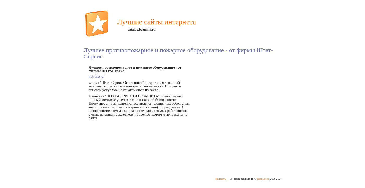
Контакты (220, 178)
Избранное (263, 178)
